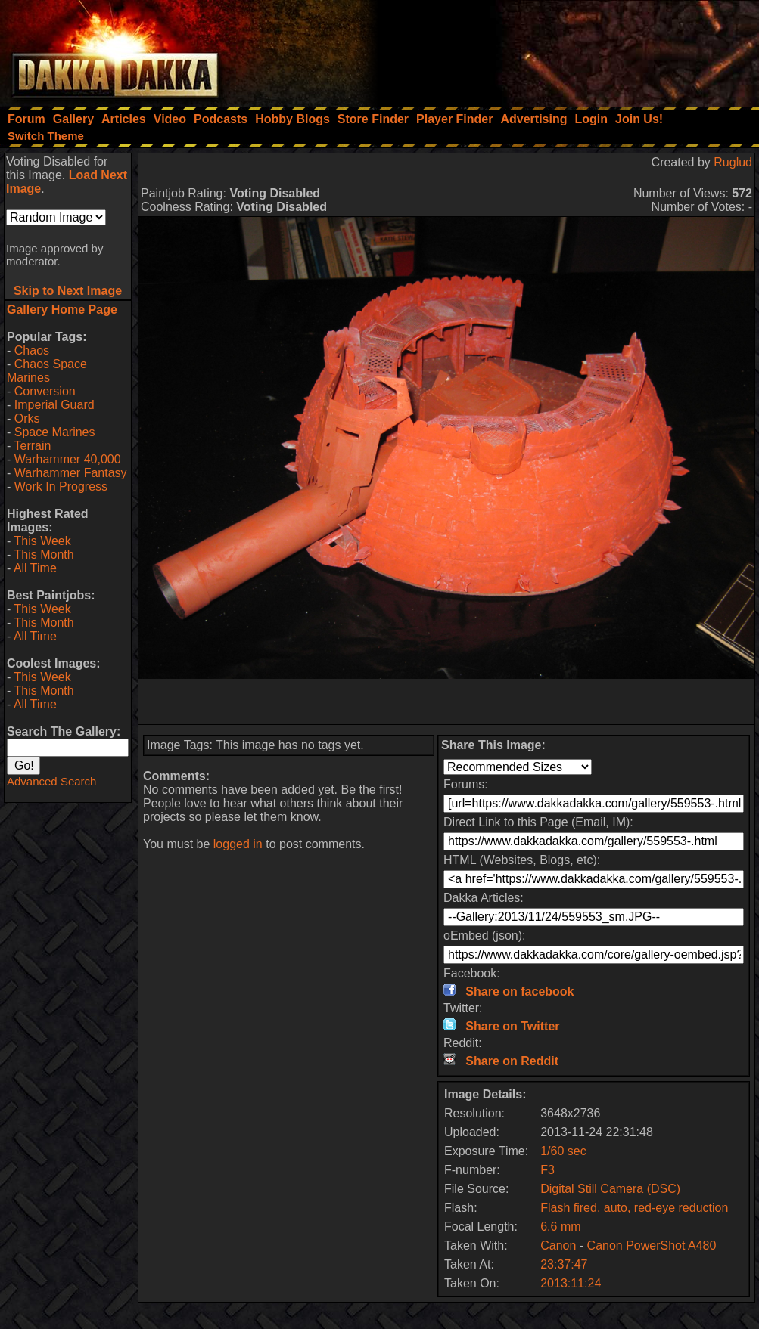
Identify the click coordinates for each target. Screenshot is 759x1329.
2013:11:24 (570, 1283)
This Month (43, 554)
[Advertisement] (555, 49)
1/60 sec (563, 1151)
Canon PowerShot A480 (652, 1245)
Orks (27, 418)
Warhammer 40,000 (67, 459)
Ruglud (733, 162)
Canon (558, 1245)
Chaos (31, 350)
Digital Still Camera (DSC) (610, 1188)
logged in (238, 844)
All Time (35, 568)
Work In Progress (60, 486)
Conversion (45, 391)
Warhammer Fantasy (70, 472)
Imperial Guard (54, 404)
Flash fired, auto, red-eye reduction (634, 1207)
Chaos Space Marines (47, 371)
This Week (42, 540)
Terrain (32, 445)
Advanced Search (51, 781)
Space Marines (54, 432)
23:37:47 (563, 1264)
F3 (547, 1169)
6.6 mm (560, 1226)
